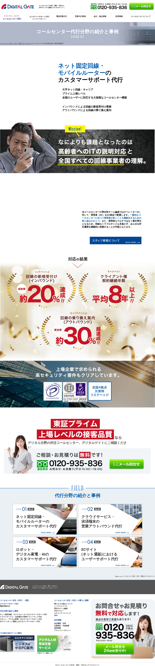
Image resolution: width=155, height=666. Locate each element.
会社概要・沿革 (60, 623)
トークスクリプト (61, 606)
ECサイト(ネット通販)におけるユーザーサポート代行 (99, 554)
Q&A (55, 615)
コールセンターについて (141, 16)
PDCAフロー (59, 611)
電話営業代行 (61, 16)
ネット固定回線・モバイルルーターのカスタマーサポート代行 (36, 521)
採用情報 (119, 16)
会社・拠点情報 (100, 16)
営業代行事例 (80, 16)
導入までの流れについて (63, 604)
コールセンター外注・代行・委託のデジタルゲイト (16, 43)
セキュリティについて (62, 613)
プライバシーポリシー (62, 630)
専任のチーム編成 (61, 608)
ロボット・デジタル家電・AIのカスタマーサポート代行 (36, 554)
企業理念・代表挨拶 (61, 626)
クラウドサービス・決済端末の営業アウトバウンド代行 (101, 521)
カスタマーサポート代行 (39, 18)
